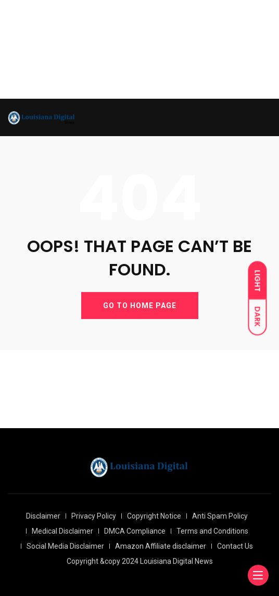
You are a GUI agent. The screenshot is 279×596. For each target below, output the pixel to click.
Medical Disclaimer (62, 531)
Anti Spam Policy (220, 516)
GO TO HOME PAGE (139, 305)
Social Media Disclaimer (65, 546)
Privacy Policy (93, 516)
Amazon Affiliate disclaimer (160, 546)
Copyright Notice (154, 516)
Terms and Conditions (212, 531)
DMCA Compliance (135, 531)
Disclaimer (43, 516)
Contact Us (235, 546)
